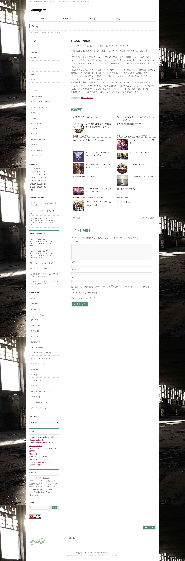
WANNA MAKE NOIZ (38, 457)
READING (34, 134)
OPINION (34, 128)
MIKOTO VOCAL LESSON (40, 102)
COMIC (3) (34, 320)
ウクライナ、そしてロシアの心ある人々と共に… (43, 204)
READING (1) (35, 386)
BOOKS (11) (35, 309)
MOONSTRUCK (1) (38, 364)
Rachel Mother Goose (38, 440)
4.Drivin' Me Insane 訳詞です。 (130, 124)
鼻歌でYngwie (34, 263)
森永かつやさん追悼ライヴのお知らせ (89, 140)
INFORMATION (36, 96)
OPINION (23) (36, 380)
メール (74, 273)
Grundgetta (38, 10)
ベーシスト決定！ (124, 202)
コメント (75, 241)
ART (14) (34, 298)
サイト (74, 281)
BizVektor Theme (92, 555)
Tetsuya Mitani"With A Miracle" (41, 443)
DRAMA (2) (35, 331)
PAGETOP (149, 527)
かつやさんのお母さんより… (85, 117)
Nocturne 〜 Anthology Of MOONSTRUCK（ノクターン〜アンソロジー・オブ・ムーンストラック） (44, 221)
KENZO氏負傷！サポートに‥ (85, 176)
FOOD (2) (34, 337)
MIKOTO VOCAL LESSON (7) (41, 353)
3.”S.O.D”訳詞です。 (81, 136)
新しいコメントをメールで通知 (84, 296)
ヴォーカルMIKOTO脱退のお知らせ (88, 197)
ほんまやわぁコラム (38, 150)
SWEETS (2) (35, 397)
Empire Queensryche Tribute (41, 462)
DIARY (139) (35, 325)
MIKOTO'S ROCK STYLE (40, 107)
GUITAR (34, 91)
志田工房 (33, 454)
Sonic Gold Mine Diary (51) (40, 391)
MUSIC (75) (35, 375)
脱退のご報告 (122, 197)
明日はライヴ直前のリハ (127, 189)
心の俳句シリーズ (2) (38, 408)
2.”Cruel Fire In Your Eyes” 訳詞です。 (133, 136)
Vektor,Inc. (105, 555)
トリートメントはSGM (139, 152)
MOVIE (33, 113)
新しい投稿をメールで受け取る (84, 301)
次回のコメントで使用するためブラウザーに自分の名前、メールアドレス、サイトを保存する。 (111, 290)
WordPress (80, 555)
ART (32, 47)
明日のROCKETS (137, 164)
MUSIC (33, 118)
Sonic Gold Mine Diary (123, 46)
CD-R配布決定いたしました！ (142, 176)
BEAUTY (34, 52)
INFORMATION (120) (38, 347)
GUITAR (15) (35, 342)
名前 (73, 265)
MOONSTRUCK (36, 123)
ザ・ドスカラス (35, 446)
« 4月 (31, 190)
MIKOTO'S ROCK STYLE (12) (41, 358)
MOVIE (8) (34, 369)
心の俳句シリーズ (37, 156)
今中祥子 (40, 284)
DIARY (33, 74)
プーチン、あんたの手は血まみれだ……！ (43, 212)
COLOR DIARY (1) (37, 315)
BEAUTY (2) (35, 304)
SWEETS (34, 145)
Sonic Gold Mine (87, 98)
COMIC (33, 69)
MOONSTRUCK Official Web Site (43, 437)
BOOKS (33, 58)
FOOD (33, 85)
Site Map (72, 538)
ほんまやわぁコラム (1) (39, 402)
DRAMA (33, 80)
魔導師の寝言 (35, 465)
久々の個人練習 (149, 218)
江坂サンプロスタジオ (38, 460)
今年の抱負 (76, 218)
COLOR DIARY (36, 63)
